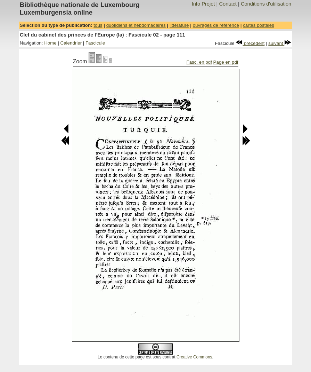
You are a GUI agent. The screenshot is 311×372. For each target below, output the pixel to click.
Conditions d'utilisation (266, 4)
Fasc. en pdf (199, 62)
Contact (228, 4)
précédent (250, 43)
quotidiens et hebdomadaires (136, 25)
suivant (279, 43)
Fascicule (95, 43)
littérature (179, 25)
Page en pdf (225, 62)
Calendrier (71, 43)
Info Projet (203, 4)
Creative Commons (194, 357)
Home (50, 43)
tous (97, 25)
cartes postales (258, 25)
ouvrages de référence (216, 25)
